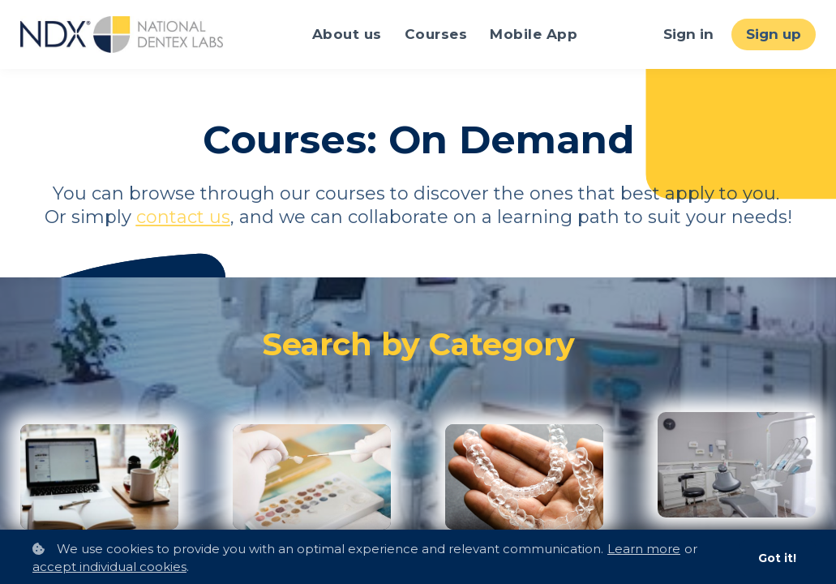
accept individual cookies (109, 566)
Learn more (643, 548)
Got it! (777, 558)
